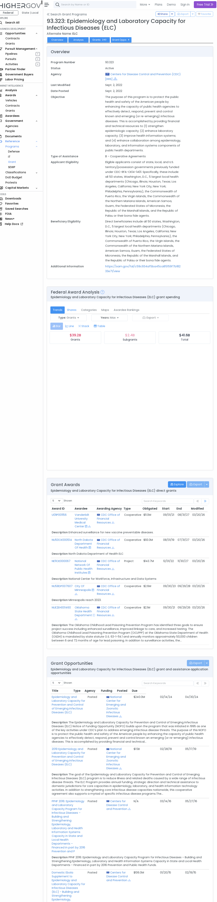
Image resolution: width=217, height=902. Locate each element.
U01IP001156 (62, 515)
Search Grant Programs (70, 14)
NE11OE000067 (64, 561)
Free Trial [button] (205, 5)
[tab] (60, 326)
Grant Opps (124, 39)
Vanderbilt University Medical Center (85, 520)
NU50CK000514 (65, 540)
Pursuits (14, 59)
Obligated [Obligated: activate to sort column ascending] (153, 509)
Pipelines (15, 54)
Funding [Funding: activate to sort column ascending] (169, 691)
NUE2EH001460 (64, 607)
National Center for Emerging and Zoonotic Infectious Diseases (146, 706)
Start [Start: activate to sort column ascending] (169, 509)
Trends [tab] (61, 310)
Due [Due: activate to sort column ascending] (197, 691)
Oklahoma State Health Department (86, 611)
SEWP (15, 167)
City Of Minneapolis (86, 588)
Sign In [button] (185, 5)
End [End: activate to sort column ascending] (182, 509)
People (13, 131)
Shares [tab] (75, 310)
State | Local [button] (33, 13)
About (55, 896)
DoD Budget (17, 177)
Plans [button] (158, 5)
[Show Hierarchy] (127, 79)
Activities (15, 64)
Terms (80, 896)
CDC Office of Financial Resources (111, 518)
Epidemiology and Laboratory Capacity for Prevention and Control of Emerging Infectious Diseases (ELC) (87, 701)
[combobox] (115, 4)
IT (13, 157)
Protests (14, 182)
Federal (11, 13)
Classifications (19, 172)
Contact (68, 896)
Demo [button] (171, 5)
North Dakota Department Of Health (87, 543)
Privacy (92, 896)
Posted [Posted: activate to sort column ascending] (185, 691)
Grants (13, 43)
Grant (15, 162)
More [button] (144, 5)
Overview (61, 39)
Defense (17, 151)
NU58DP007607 (65, 586)
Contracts (16, 38)
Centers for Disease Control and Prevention (147, 805)
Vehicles (14, 100)
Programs (16, 146)
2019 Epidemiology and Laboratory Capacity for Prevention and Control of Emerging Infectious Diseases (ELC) (88, 753)
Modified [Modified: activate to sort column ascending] (200, 509)
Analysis (82, 39)
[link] (205, 501)
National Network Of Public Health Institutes (87, 567)
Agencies (15, 126)
